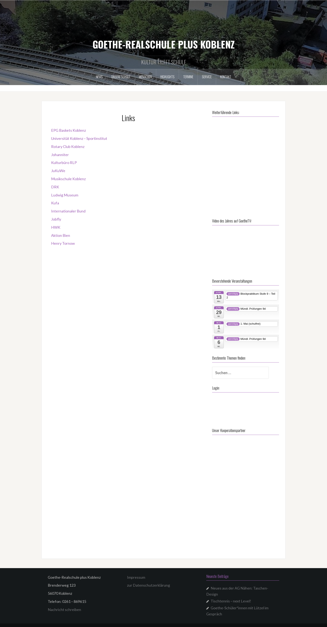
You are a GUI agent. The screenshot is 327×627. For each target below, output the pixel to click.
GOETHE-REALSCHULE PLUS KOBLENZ (164, 44)
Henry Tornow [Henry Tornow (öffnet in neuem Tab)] (63, 243)
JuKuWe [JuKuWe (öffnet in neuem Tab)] (58, 170)
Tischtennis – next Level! (231, 598)
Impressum (136, 574)
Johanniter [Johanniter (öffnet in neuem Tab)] (60, 154)
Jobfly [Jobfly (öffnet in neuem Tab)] (56, 219)
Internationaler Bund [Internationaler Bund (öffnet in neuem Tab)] (68, 211)
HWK (55, 227)
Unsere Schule (120, 76)
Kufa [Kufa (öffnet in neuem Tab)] (55, 203)
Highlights (167, 76)
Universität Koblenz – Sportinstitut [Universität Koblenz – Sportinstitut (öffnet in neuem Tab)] (79, 138)
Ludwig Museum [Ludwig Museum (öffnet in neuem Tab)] (64, 195)
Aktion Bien (60, 235)
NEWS (99, 76)
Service (207, 76)
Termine (188, 76)
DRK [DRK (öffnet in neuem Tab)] (55, 187)
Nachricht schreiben (64, 606)
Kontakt (225, 76)
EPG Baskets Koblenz (68, 130)
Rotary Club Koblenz (67, 146)
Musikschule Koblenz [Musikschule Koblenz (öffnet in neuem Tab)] (68, 178)
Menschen (145, 76)
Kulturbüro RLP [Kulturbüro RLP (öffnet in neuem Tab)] (64, 162)
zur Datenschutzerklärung (148, 582)
